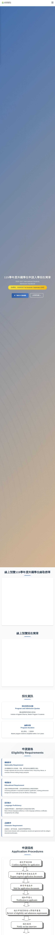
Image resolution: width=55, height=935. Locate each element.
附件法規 (36, 295)
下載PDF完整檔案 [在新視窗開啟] (20, 295)
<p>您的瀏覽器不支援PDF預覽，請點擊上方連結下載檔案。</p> (27, 601)
